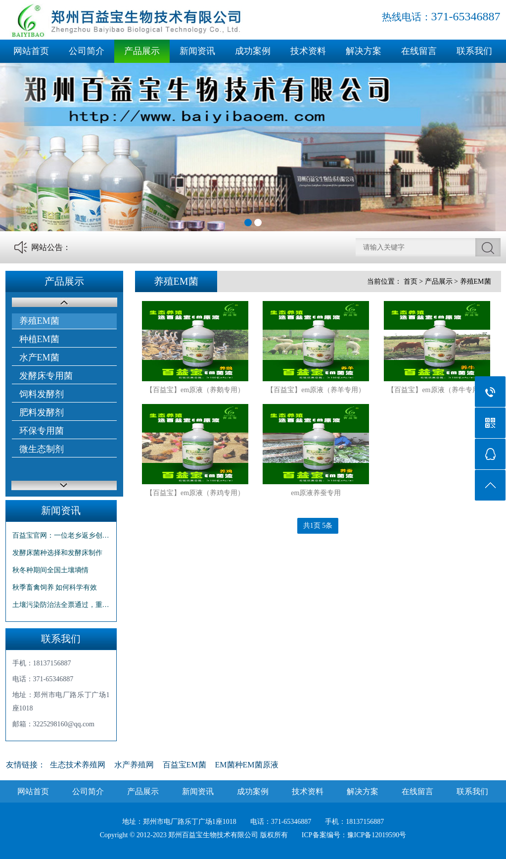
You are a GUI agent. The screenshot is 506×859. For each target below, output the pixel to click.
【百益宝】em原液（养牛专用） (436, 390)
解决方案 (363, 51)
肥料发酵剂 (41, 412)
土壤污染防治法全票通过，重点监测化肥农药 (61, 604)
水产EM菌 (39, 357)
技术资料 (308, 51)
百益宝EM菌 (184, 764)
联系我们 (474, 51)
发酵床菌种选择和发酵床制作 (57, 552)
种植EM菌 (39, 339)
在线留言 (419, 51)
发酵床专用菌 (46, 376)
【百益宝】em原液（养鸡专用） (195, 493)
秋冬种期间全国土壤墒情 (50, 570)
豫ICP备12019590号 (377, 835)
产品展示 (142, 51)
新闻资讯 (197, 51)
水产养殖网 (134, 764)
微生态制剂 (41, 449)
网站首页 (31, 51)
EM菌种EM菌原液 (246, 764)
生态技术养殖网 (77, 764)
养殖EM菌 (39, 321)
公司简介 (86, 51)
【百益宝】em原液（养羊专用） (316, 390)
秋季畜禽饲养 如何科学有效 (54, 587)
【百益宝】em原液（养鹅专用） (195, 390)
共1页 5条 (318, 525)
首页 (410, 281)
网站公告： (51, 247)
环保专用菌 (41, 431)
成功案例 (253, 51)
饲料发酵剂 (41, 394)
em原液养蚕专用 (316, 493)
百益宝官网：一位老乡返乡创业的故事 (61, 535)
